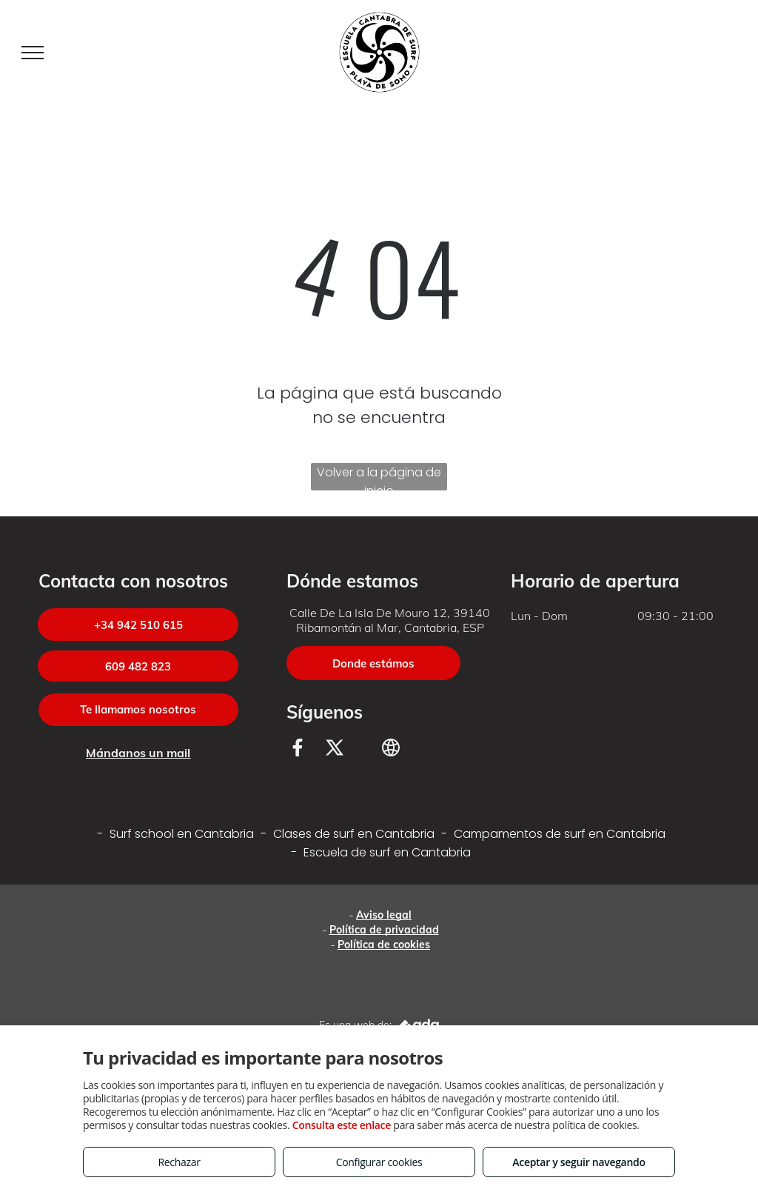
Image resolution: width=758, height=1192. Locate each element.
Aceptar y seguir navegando (578, 1162)
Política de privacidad (384, 929)
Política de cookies (384, 944)
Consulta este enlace (341, 1125)
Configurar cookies (379, 1162)
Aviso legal (384, 915)
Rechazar (179, 1162)
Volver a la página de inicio (379, 477)
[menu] (32, 52)
